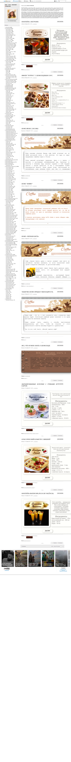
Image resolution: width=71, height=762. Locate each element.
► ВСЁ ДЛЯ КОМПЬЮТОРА (10, 79)
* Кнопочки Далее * (9, 200)
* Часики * (7, 252)
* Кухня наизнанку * (9, 47)
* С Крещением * (9, 155)
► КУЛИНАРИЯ (8, 28)
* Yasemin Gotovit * (9, 38)
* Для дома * (8, 258)
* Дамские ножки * (9, 95)
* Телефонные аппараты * (10, 109)
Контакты (63, 757)
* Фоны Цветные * (9, 287)
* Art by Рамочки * (9, 167)
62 (54, 546)
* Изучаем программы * (10, 80)
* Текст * (7, 202)
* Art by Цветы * (8, 197)
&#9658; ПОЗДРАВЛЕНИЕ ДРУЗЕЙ (56, 12)
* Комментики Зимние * (10, 134)
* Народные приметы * (10, 270)
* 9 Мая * (7, 91)
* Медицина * (8, 266)
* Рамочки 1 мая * (9, 208)
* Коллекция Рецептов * (10, 45)
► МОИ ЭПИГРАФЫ (9, 164)
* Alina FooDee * (8, 30)
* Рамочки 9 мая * (9, 211)
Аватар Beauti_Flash (12, 14)
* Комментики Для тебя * (10, 131)
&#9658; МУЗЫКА (33, 13)
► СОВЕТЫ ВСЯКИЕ (9, 254)
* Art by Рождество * (9, 194)
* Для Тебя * (8, 146)
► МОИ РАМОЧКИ (8, 205)
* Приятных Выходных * (10, 152)
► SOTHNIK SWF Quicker (9, 68)
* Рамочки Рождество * (10, 228)
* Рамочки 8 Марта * (9, 210)
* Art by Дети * (8, 180)
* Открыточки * (8, 248)
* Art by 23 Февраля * (9, 170)
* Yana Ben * (8, 37)
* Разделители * (8, 106)
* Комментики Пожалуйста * (11, 135)
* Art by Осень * (8, 188)
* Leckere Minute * (29, 10)
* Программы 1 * (8, 84)
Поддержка (54, 1)
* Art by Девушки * (9, 177)
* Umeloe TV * (8, 36)
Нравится (55, 71)
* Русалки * (8, 124)
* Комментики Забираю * (10, 132)
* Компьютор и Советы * (10, 82)
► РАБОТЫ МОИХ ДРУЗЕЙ (10, 244)
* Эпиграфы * (8, 253)
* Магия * (7, 265)
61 (55, 546)
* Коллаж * (7, 245)
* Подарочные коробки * (10, 103)
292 (52, 546)
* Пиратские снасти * (9, 102)
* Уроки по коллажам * (10, 63)
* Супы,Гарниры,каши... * (10, 58)
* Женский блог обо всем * (10, 42)
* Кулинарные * (8, 206)
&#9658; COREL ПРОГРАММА (44, 17)
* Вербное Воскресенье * (10, 144)
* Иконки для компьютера (10, 81)
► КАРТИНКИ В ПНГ (8, 89)
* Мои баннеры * (8, 201)
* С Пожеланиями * (9, 138)
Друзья (9, 4)
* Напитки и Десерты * (10, 51)
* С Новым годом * (9, 156)
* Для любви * (8, 262)
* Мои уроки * (8, 83)
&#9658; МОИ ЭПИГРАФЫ (46, 14)
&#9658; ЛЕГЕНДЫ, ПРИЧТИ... (57, 15)
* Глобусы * (8, 94)
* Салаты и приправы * (10, 56)
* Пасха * (7, 101)
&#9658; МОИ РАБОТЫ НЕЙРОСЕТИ (34, 14)
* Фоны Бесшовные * (9, 282)
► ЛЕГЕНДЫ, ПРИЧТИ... (9, 115)
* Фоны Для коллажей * (10, 284)
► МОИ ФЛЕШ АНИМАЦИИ (10, 162)
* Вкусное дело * (9, 40)
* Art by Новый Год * (9, 187)
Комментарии (14, 4)
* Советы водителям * (9, 273)
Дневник (60, 21)
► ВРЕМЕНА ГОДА (8, 69)
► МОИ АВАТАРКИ (8, 125)
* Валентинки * (8, 143)
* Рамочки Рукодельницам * (11, 230)
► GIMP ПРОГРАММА (9, 64)
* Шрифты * (8, 296)
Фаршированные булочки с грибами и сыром (31, 433)
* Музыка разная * (9, 237)
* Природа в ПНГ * (9, 105)
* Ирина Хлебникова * (9, 43)
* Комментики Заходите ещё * (11, 133)
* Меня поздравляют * (9, 242)
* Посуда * (7, 104)
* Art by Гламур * (8, 176)
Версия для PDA (63, 756)
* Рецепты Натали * (9, 53)
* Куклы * (7, 122)
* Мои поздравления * (9, 243)
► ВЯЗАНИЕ (7, 27)
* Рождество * (8, 153)
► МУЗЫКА (7, 234)
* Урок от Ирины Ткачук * (10, 277)
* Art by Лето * (8, 185)
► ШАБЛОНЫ (7, 298)
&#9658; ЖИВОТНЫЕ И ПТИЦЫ (45, 16)
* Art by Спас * (8, 195)
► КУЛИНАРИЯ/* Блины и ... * (30, 117)
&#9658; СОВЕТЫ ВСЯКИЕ (31, 12)
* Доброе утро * (8, 147)
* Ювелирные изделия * (10, 274)
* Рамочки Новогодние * (10, 221)
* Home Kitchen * (8, 31)
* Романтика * (8, 154)
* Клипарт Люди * (9, 120)
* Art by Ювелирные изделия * (11, 198)
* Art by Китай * (8, 169)
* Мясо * (7, 50)
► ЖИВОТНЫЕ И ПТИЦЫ (9, 88)
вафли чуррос (26, 122)
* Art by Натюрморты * (9, 186)
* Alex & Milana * (8, 29)
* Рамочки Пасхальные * (10, 223)
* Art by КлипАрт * (9, 184)
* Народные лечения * (10, 269)
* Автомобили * (8, 92)
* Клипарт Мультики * (9, 121)
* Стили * (7, 293)
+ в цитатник (34, 77)
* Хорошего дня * (9, 158)
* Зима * (7, 71)
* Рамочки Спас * (9, 207)
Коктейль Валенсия (27, 540)
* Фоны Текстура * (9, 286)
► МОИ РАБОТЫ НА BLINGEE (10, 159)
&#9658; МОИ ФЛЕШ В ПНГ (42, 13)
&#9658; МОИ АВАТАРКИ (37, 15)
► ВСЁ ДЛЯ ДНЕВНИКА (9, 74)
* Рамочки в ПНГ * (9, 213)
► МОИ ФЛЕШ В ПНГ (9, 233)
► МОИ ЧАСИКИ (8, 163)
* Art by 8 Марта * (9, 168)
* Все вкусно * (8, 41)
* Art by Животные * (9, 181)
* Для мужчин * (8, 127)
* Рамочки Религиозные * (10, 227)
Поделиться (60, 71)
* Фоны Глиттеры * (9, 283)
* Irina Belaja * (8, 32)
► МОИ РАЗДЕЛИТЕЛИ (9, 199)
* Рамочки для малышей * (10, 216)
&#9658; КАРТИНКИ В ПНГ (33, 16)
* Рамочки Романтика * (10, 229)
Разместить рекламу (63, 758)
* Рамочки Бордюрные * (10, 212)
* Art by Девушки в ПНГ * (10, 178)
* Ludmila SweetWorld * (10, 35)
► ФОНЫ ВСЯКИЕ (8, 281)
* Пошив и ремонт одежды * (11, 271)
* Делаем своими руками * (10, 255)
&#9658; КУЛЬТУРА (24, 16)
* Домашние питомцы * (10, 263)
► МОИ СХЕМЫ (8, 160)
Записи (6, 4)
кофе (24, 339)
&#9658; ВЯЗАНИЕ (53, 17)
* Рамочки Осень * (9, 222)
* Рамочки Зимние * (9, 219)
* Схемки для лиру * (9, 250)
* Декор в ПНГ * (8, 90)
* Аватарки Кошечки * (9, 128)
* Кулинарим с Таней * (10, 46)
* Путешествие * (8, 114)
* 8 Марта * (8, 141)
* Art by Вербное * (9, 174)
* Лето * (7, 72)
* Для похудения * (9, 260)
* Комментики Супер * (9, 137)
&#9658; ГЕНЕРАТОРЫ (55, 16)
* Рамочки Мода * (9, 220)
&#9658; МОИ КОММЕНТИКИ (26, 15)
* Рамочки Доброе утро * (10, 217)
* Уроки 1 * (7, 62)
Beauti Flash (5, 6)
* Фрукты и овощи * (9, 110)
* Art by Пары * (8, 189)
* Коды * (7, 78)
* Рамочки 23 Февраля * (10, 209)
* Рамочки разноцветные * (10, 226)
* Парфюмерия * (9, 100)
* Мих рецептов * (9, 49)
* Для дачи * (8, 261)
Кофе (25, 230)
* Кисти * (7, 290)
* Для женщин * (8, 126)
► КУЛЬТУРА (7, 113)
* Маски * (7, 291)
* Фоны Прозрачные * (9, 285)
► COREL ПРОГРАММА (9, 60)
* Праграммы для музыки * (10, 239)
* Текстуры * (8, 294)
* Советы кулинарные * (10, 57)
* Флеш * (7, 251)
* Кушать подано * (9, 48)
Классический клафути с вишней (29, 487)
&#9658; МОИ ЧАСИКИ (55, 14)
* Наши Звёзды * (9, 238)
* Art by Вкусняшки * (9, 175)
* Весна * (7, 70)
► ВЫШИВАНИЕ (8, 85)
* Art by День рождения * (10, 179)
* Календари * (8, 165)
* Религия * (8, 272)
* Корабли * (8, 99)
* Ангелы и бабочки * (9, 93)
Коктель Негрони (26, 69)
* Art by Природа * (9, 191)
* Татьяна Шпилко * (9, 59)
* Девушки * (8, 117)
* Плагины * (8, 292)
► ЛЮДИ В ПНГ (8, 116)
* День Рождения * (9, 145)
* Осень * (7, 73)
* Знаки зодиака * (9, 264)
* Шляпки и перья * (9, 112)
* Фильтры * (8, 295)
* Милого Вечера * (9, 148)
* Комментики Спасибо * (10, 136)
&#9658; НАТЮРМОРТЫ (25, 13)
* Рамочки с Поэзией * (10, 232)
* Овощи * (7, 52)
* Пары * (7, 123)
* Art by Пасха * (8, 190)
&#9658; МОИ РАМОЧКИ (53, 13)
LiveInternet (7, 1)
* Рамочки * (8, 249)
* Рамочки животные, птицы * (11, 218)
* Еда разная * (8, 96)
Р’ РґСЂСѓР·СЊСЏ (12, 20)
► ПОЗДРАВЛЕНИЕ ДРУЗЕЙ (10, 241)
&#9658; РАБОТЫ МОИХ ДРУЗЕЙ (43, 12)
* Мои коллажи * (8, 61)
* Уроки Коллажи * (9, 280)
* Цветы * (7, 111)
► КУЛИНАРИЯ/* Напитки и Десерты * (31, 64)
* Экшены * (8, 297)
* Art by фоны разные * (10, 196)
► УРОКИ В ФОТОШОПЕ (9, 275)
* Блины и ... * (8, 39)
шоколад (25, 378)
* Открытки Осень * (9, 149)
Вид (56, 1)
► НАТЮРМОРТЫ (8, 240)
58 (59, 546)
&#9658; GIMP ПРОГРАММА (34, 17)
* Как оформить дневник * (10, 77)
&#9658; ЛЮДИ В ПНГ (46, 15)
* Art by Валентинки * (9, 173)
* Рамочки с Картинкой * (10, 231)
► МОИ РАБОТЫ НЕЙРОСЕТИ (10, 166)
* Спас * (7, 157)
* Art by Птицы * (8, 192)
